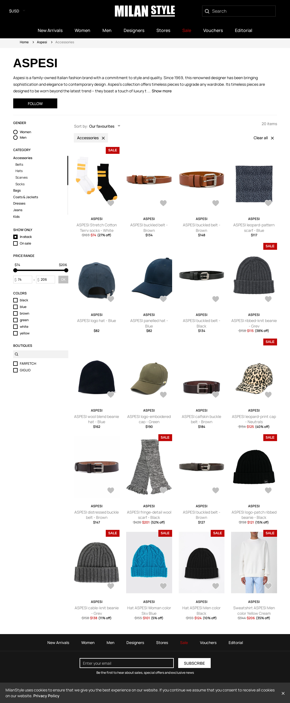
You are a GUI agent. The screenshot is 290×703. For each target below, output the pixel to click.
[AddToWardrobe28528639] (163, 300)
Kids (16, 216)
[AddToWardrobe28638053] (110, 204)
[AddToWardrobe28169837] (110, 395)
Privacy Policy (46, 695)
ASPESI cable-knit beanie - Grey (97, 610)
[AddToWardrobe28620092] (163, 204)
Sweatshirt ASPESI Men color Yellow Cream (254, 610)
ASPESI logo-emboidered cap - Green (149, 419)
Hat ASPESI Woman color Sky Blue (149, 610)
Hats (19, 171)
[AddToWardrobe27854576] (215, 587)
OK (63, 279)
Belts (19, 164)
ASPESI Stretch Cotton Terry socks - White (97, 227)
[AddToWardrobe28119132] (163, 395)
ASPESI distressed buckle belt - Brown (96, 514)
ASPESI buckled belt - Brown (149, 227)
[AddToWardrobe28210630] (268, 300)
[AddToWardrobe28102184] (215, 395)
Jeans (17, 210)
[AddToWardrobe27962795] (215, 491)
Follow (35, 103)
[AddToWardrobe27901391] (110, 587)
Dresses (19, 203)
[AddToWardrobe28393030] (215, 300)
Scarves (21, 177)
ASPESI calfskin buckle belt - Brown (201, 419)
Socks (20, 184)
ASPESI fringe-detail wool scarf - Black (149, 514)
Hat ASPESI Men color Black (201, 610)
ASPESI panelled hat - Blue (149, 323)
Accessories (22, 158)
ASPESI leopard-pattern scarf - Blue (254, 227)
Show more (162, 90)
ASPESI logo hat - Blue (96, 320)
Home (24, 42)
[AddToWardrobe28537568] (110, 300)
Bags (17, 190)
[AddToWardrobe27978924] (163, 491)
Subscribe (194, 663)
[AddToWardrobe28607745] (215, 204)
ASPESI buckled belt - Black (201, 323)
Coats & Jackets (25, 197)
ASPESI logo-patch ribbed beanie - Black (254, 514)
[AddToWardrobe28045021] (268, 395)
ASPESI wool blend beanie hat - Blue (96, 419)
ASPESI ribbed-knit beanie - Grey (254, 323)
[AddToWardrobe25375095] (268, 587)
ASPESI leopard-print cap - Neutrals (254, 419)
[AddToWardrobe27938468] (268, 491)
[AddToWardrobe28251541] (163, 587)
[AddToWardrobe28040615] (110, 491)
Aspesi (42, 42)
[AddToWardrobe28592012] (268, 204)
